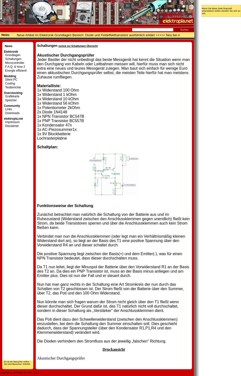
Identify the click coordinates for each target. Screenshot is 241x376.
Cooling (9, 83)
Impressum (11, 122)
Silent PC (10, 79)
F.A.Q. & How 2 (14, 66)
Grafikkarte (11, 96)
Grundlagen (12, 55)
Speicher (10, 100)
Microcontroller (14, 63)
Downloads (11, 113)
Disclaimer (11, 126)
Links (8, 109)
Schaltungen (12, 59)
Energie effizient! (15, 70)
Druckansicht (114, 349)
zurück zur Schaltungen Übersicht (78, 46)
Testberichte (12, 87)
